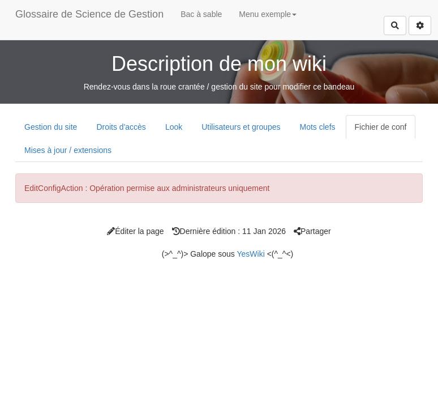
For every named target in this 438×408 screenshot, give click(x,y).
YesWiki (250, 253)
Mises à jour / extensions (67, 150)
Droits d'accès (120, 126)
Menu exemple (268, 14)
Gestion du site (50, 126)
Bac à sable (201, 14)
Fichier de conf (381, 126)
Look (173, 126)
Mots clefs (318, 126)
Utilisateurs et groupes (240, 126)
